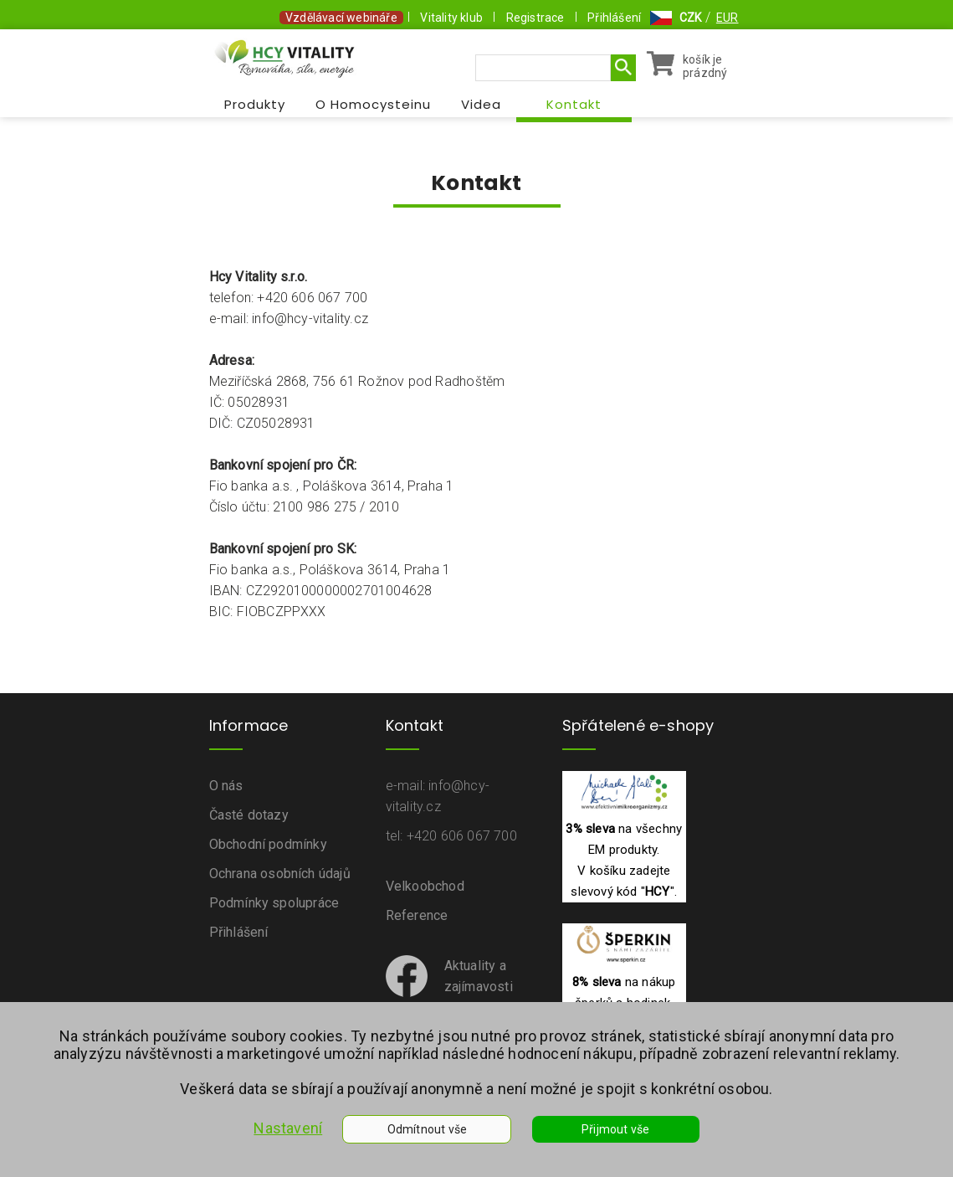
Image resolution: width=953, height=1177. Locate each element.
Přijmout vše (615, 1129)
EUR (727, 17)
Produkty (254, 104)
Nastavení (288, 1128)
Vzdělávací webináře (341, 17)
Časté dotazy (249, 815)
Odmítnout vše (427, 1129)
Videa (481, 104)
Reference (417, 915)
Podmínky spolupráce (274, 903)
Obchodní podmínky (268, 844)
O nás (226, 786)
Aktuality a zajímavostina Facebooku (449, 986)
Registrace (535, 17)
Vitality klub (451, 17)
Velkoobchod (425, 886)
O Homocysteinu (373, 104)
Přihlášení (614, 17)
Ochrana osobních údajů (280, 873)
